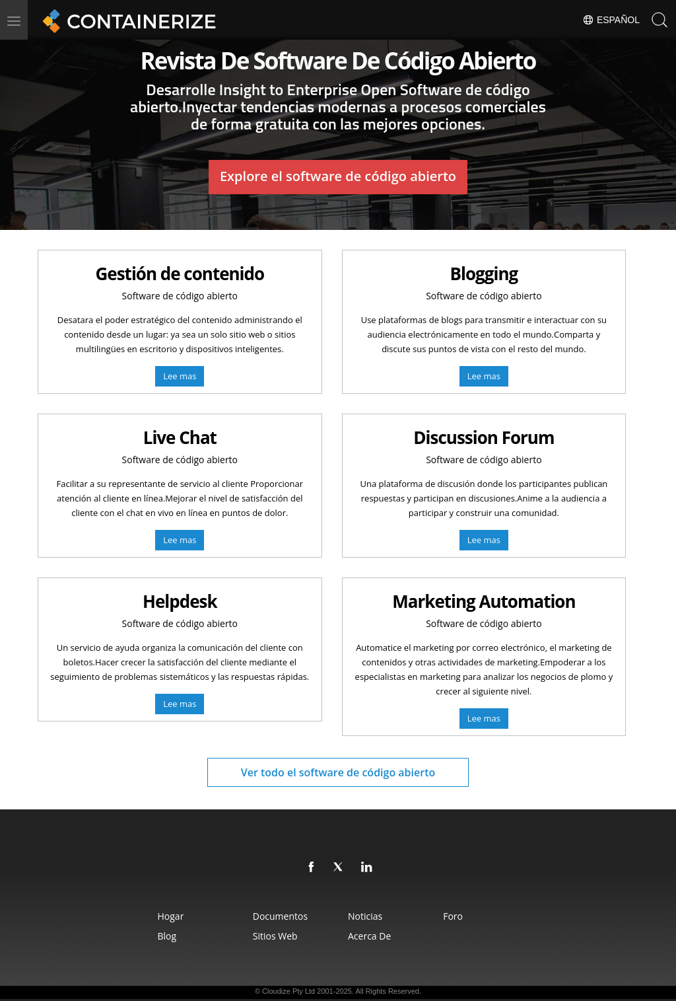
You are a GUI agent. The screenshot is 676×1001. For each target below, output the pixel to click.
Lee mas (179, 376)
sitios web (275, 936)
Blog (167, 936)
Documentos (280, 916)
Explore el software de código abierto (338, 176)
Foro (453, 916)
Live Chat (180, 437)
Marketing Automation (483, 601)
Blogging (484, 273)
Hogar (171, 916)
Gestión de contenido (179, 273)
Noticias (365, 916)
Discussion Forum (483, 437)
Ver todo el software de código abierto (338, 772)
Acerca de (369, 936)
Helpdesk (180, 601)
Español (611, 20)
